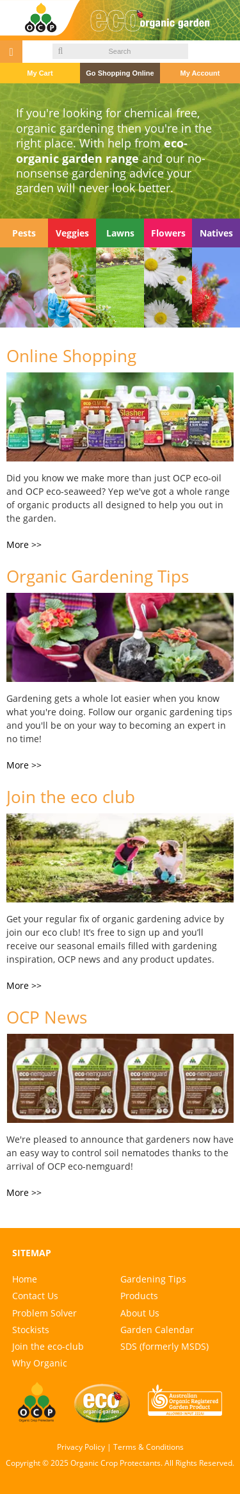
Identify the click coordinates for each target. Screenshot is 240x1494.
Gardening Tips (153, 1279)
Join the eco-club (48, 1346)
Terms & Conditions (148, 1446)
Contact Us (35, 1296)
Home (24, 1279)
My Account (200, 73)
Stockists (30, 1330)
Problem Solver (44, 1313)
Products (139, 1296)
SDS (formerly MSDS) (164, 1346)
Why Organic (39, 1363)
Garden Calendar (157, 1330)
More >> (24, 544)
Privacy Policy (81, 1446)
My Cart (39, 73)
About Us (139, 1313)
